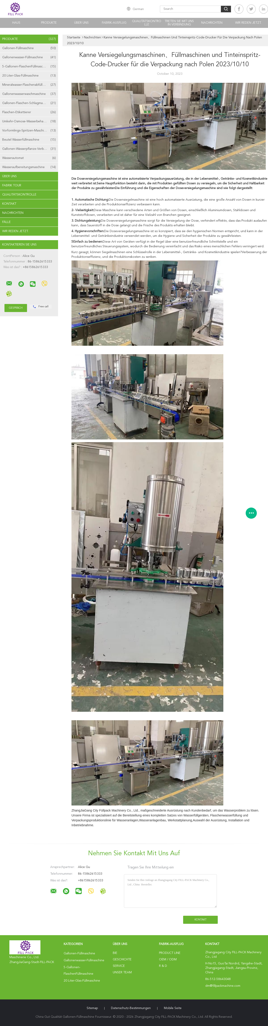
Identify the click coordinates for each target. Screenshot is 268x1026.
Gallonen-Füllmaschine (29, 48)
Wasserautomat (29, 158)
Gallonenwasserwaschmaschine (29, 93)
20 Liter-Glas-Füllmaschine (29, 75)
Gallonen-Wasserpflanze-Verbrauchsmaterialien (30, 148)
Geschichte (122, 959)
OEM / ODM (168, 959)
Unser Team (122, 972)
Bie (115, 953)
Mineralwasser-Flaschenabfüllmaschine (29, 84)
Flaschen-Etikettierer (29, 112)
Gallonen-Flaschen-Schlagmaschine (29, 103)
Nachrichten (211, 22)
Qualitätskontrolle (146, 23)
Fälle (6, 222)
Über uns (81, 22)
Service (119, 966)
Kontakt (9, 203)
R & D (163, 966)
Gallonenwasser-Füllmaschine (29, 57)
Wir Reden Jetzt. (248, 22)
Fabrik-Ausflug (114, 22)
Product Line (169, 953)
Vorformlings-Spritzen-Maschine (29, 130)
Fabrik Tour (11, 185)
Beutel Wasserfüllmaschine (29, 139)
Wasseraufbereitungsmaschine (29, 167)
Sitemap (92, 1008)
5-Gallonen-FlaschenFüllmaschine (29, 66)
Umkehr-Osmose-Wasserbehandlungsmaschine (30, 121)
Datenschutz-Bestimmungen (131, 1008)
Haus (16, 22)
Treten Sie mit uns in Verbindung (179, 23)
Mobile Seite (173, 1008)
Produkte (49, 22)
